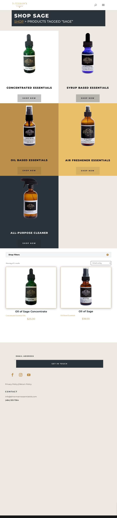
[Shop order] (101, 263)
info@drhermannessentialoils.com (21, 396)
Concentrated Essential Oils (16, 316)
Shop (19, 21)
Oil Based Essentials (68, 315)
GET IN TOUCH (60, 364)
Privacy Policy (11, 384)
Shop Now (29, 98)
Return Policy (25, 384)
